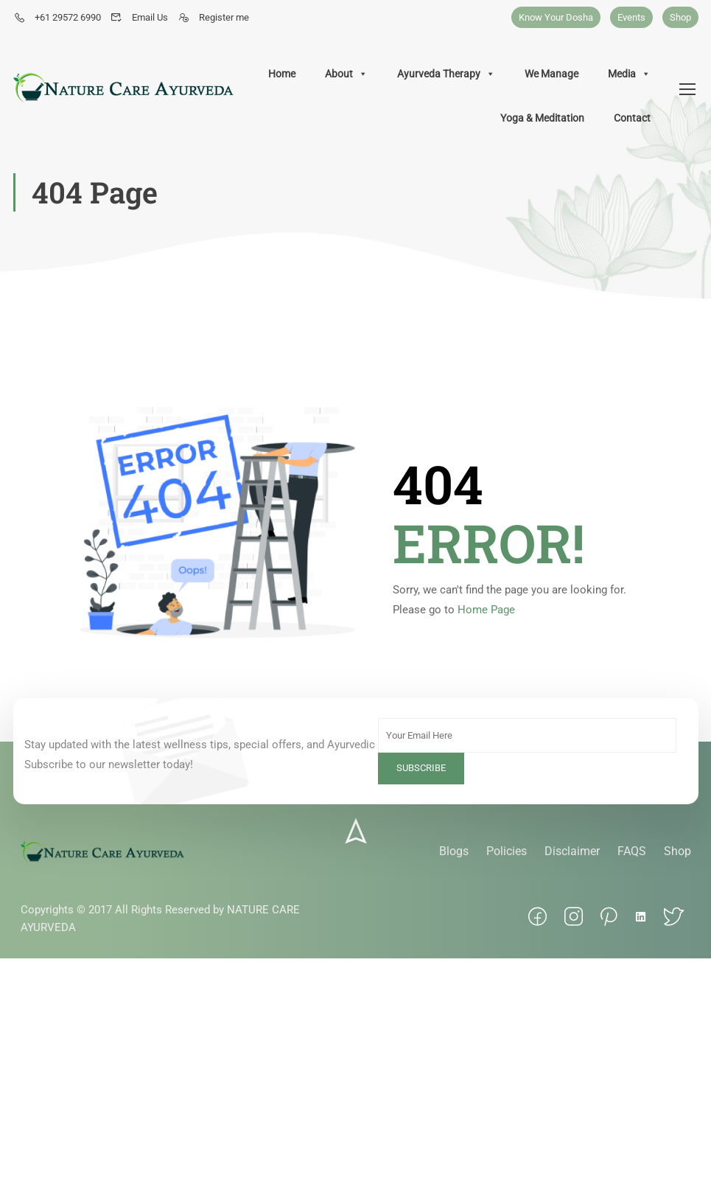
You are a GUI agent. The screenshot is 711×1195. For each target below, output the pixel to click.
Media (629, 73)
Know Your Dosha (556, 17)
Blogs (454, 851)
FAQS (631, 851)
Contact (632, 118)
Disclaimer (572, 851)
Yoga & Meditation (542, 118)
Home (281, 74)
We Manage (551, 74)
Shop (680, 17)
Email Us (139, 17)
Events (631, 17)
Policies (506, 851)
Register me (213, 17)
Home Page (486, 609)
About (346, 73)
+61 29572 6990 (57, 17)
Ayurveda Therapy (446, 73)
